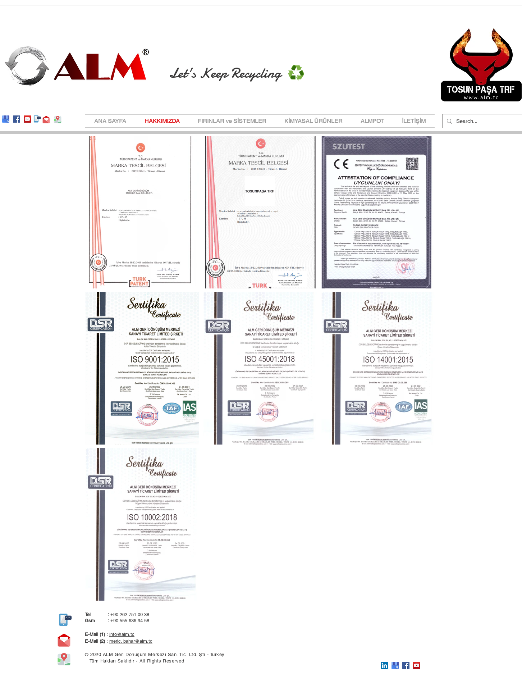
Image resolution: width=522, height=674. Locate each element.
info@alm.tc (121, 634)
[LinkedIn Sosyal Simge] (384, 665)
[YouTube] (27, 119)
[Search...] (482, 121)
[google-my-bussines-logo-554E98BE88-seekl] (5, 119)
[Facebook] (16, 119)
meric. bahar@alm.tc (130, 641)
